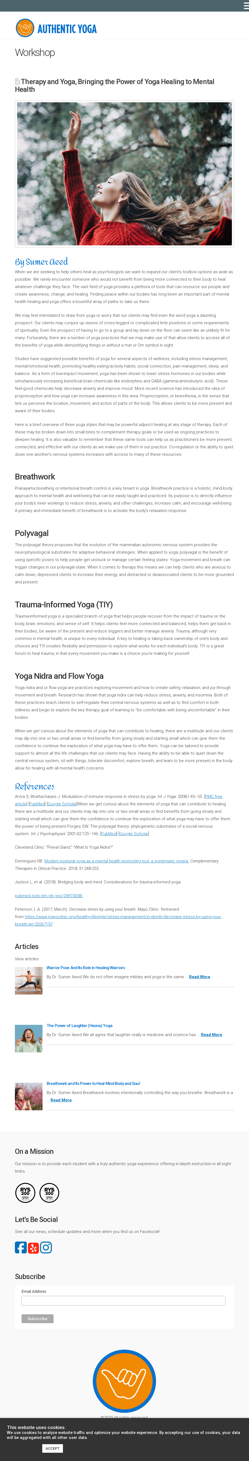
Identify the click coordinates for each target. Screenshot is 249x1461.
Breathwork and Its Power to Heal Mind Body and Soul (93, 1083)
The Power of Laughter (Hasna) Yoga (79, 1025)
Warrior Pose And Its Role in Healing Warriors (86, 967)
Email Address (34, 1291)
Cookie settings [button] (23, 1448)
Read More (199, 976)
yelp (33, 1248)
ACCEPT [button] (53, 1448)
